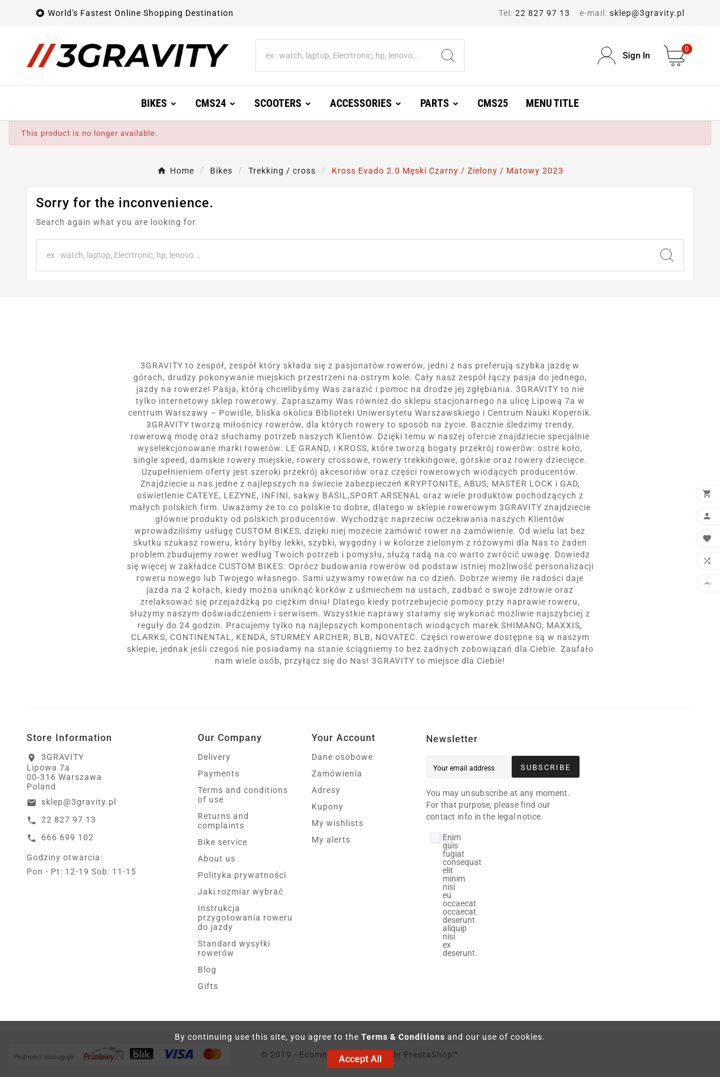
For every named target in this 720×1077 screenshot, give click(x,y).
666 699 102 (67, 837)
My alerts (331, 839)
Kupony (327, 806)
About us (216, 858)
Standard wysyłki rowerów (234, 948)
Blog (207, 969)
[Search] (344, 55)
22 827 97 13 (542, 13)
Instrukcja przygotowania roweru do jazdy (245, 917)
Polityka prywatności (242, 875)
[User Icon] (623, 56)
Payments (219, 773)
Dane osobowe (342, 757)
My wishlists (338, 823)
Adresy (326, 790)
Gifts (208, 986)
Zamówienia (337, 773)
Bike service (222, 842)
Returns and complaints (223, 820)
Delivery (214, 757)
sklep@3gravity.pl (647, 13)
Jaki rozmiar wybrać (240, 891)
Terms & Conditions (403, 1037)
